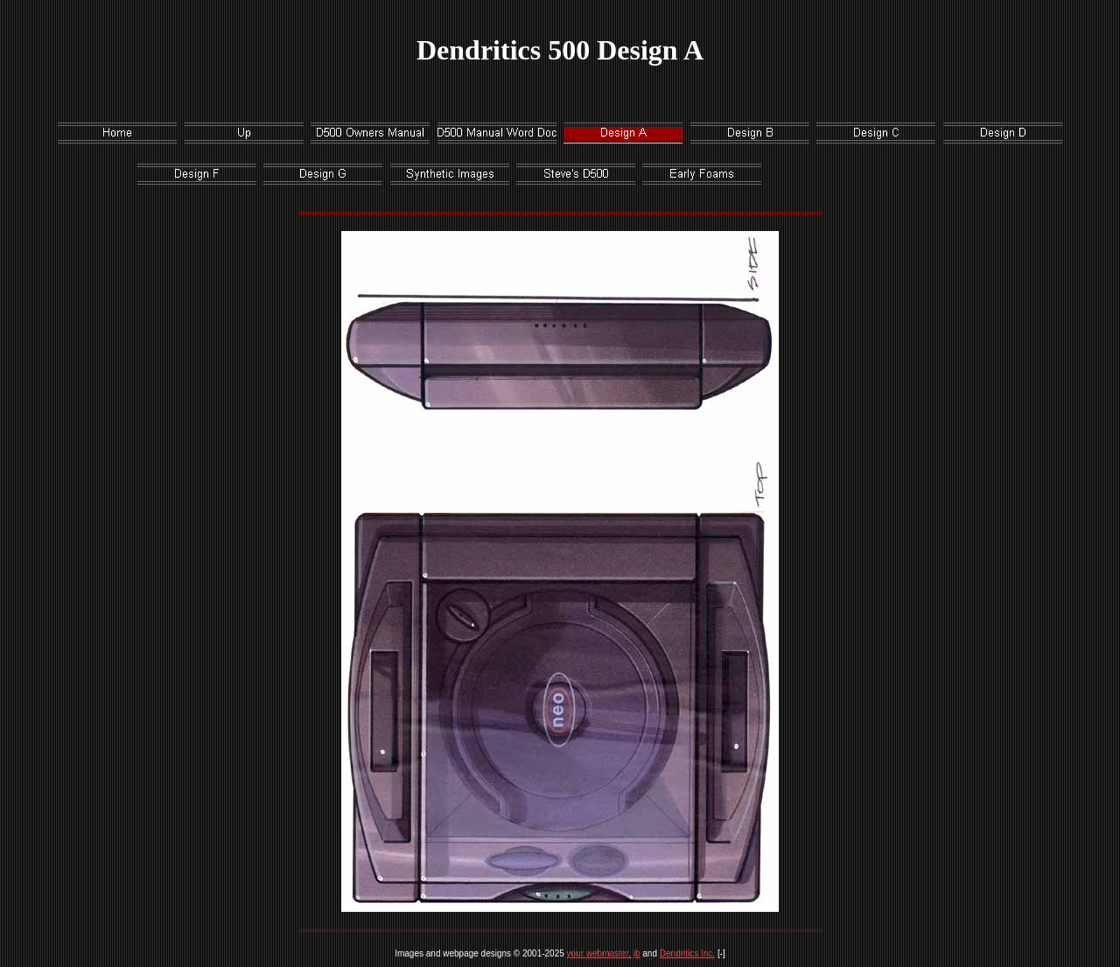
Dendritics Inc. (687, 953)
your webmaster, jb (603, 953)
